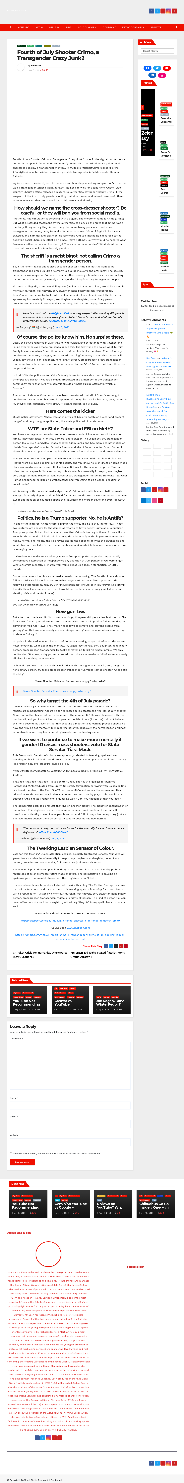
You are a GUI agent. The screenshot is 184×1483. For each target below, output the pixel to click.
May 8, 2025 (103, 1010)
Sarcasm (47, 46)
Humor (163, 219)
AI (56, 988)
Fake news (21, 46)
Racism (38, 46)
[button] (176, 27)
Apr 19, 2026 (105, 1213)
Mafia (99, 997)
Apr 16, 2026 (147, 1213)
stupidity (56, 46)
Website (14, 1135)
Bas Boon (36, 65)
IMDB (69, 27)
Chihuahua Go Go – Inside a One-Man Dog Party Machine (155, 1207)
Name (14, 1098)
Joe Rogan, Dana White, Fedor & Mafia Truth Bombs (110, 1006)
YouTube (23, 27)
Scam (57, 1200)
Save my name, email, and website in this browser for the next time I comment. (57, 1153)
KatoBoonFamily (133, 27)
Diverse (72, 988)
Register (156, 27)
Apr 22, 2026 (62, 1213)
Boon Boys (63, 988)
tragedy (164, 185)
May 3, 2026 (20, 1010)
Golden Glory (87, 27)
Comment (16, 1038)
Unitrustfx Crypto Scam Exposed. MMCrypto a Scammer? (159, 362)
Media (39, 27)
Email (14, 1116)
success (80, 997)
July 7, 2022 (58, 838)
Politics (30, 46)
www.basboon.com (78, 927)
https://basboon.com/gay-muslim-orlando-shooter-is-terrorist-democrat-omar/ (70, 920)
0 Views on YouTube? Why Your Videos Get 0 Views (112, 1209)
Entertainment (28, 993)
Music (70, 993)
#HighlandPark (60, 313)
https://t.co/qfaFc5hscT (53, 832)
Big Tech (17, 993)
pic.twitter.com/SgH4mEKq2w (67, 320)
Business (101, 1196)
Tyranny (164, 148)
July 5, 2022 (62, 327)
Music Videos (18, 997)
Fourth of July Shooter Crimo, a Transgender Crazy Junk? (58, 55)
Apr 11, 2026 (62, 1010)
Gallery (54, 27)
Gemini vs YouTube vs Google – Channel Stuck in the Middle (71, 1209)
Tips (99, 1200)
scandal (28, 997)
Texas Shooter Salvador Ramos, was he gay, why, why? (57, 691)
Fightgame (109, 27)
